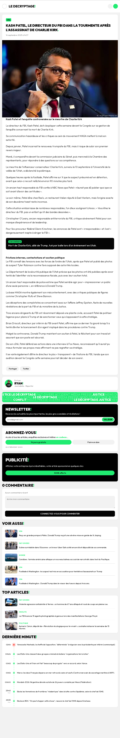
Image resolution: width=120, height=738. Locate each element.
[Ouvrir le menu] (4, 6)
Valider (108, 419)
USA (8, 20)
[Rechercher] (110, 6)
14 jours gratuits (38, 442)
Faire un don (93, 442)
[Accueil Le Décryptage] (22, 6)
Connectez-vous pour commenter (60, 513)
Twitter (26, 369)
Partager (13, 369)
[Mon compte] (115, 6)
